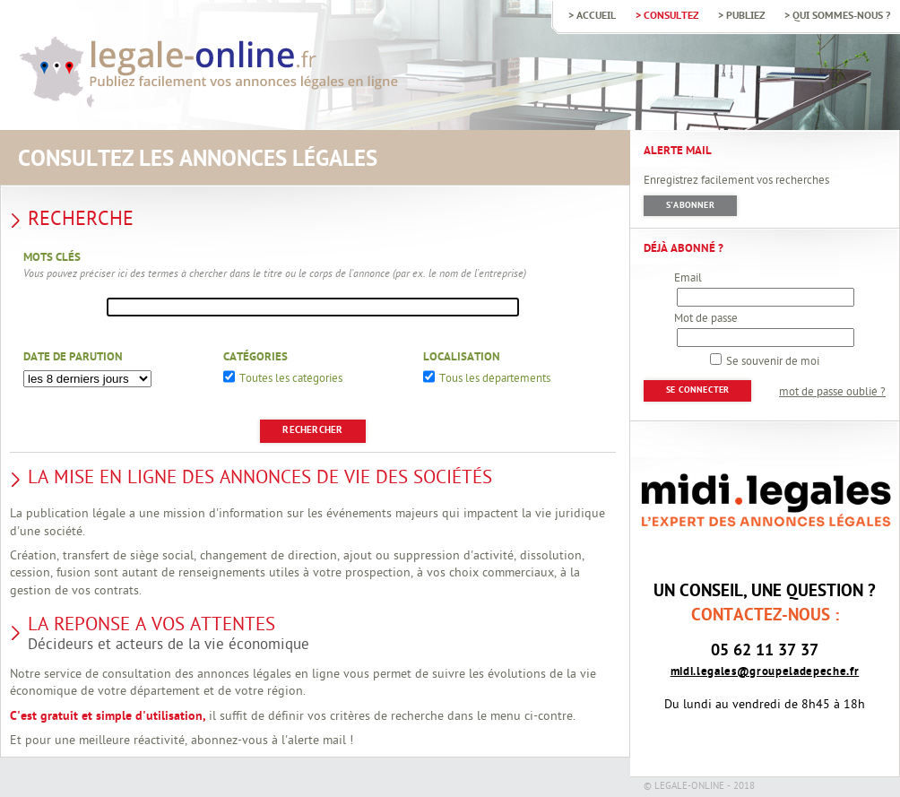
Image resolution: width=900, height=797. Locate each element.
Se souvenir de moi (772, 362)
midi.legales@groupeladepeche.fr (765, 672)
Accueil (596, 16)
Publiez (745, 16)
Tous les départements (494, 380)
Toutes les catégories (290, 380)
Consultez (671, 16)
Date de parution (73, 358)
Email (688, 279)
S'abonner (690, 206)
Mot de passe (706, 319)
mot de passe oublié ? (832, 393)
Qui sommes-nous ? (841, 16)
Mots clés (52, 258)
